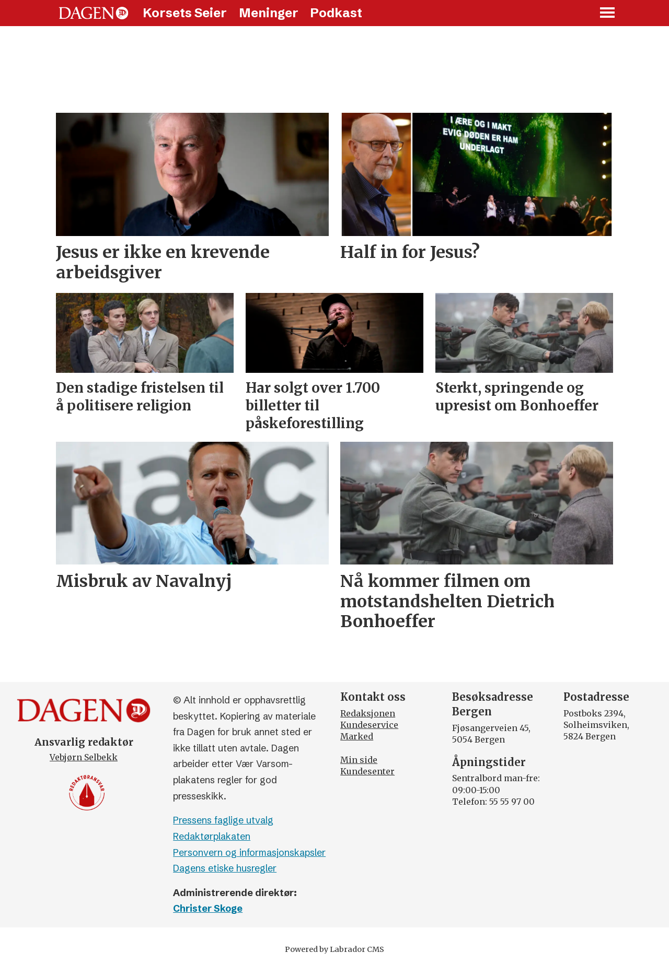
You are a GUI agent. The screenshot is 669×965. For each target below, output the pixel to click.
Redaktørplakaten (211, 836)
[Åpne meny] (608, 13)
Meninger (268, 12)
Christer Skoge (208, 908)
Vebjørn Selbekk (84, 757)
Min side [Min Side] (358, 760)
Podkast (336, 12)
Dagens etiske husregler (224, 868)
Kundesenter (367, 771)
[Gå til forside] (94, 13)
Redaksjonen (367, 713)
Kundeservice (369, 725)
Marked (356, 736)
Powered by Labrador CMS (334, 949)
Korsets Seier (185, 12)
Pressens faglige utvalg (223, 820)
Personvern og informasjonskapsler (249, 852)
